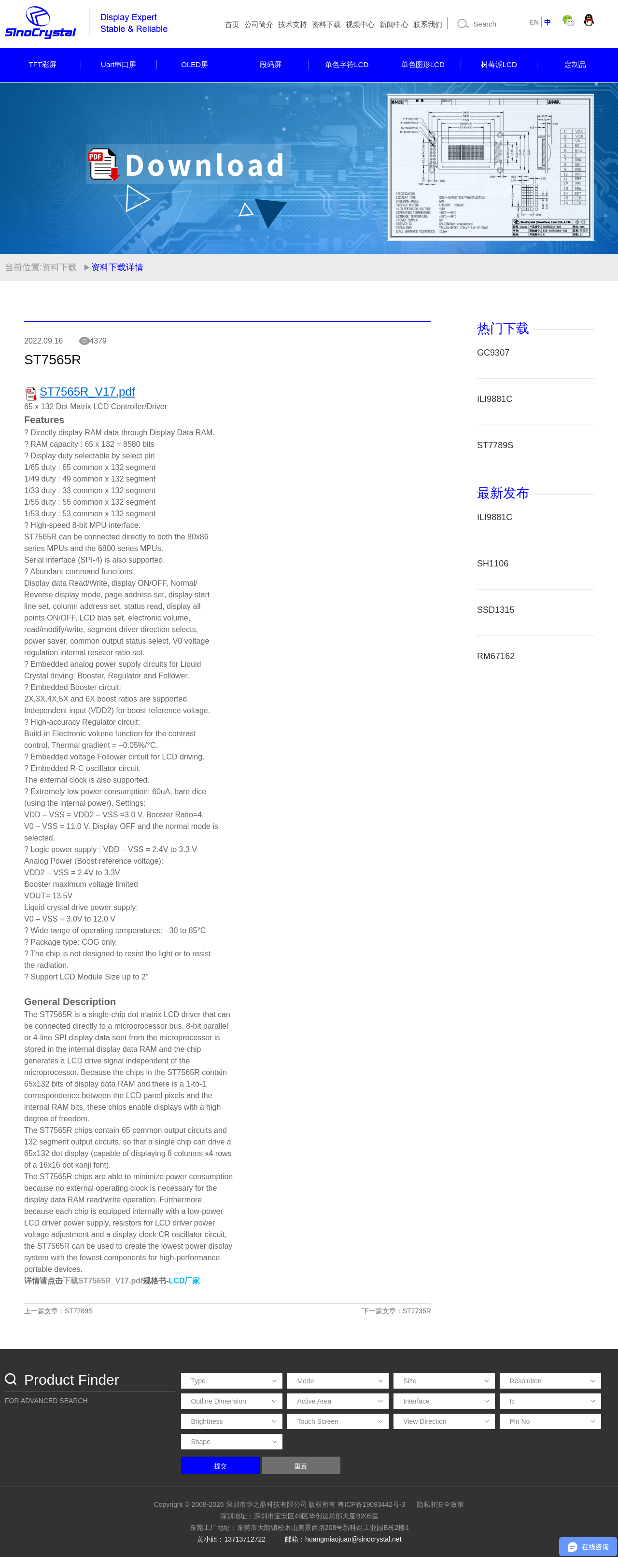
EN (534, 22)
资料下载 (326, 24)
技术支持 (292, 24)
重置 (301, 1466)
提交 (220, 1466)
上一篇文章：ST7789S (58, 1311)
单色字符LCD (346, 64)
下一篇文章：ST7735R (396, 1311)
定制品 (575, 64)
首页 (232, 24)
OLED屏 (194, 64)
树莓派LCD (499, 64)
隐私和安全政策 (440, 1504)
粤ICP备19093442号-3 (371, 1504)
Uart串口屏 (118, 64)
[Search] (487, 23)
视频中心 (360, 24)
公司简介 (258, 24)
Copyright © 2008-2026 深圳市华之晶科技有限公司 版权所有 (245, 1504)
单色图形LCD (423, 64)
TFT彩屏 (43, 64)
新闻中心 (393, 24)
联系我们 (427, 24)
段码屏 (270, 64)
